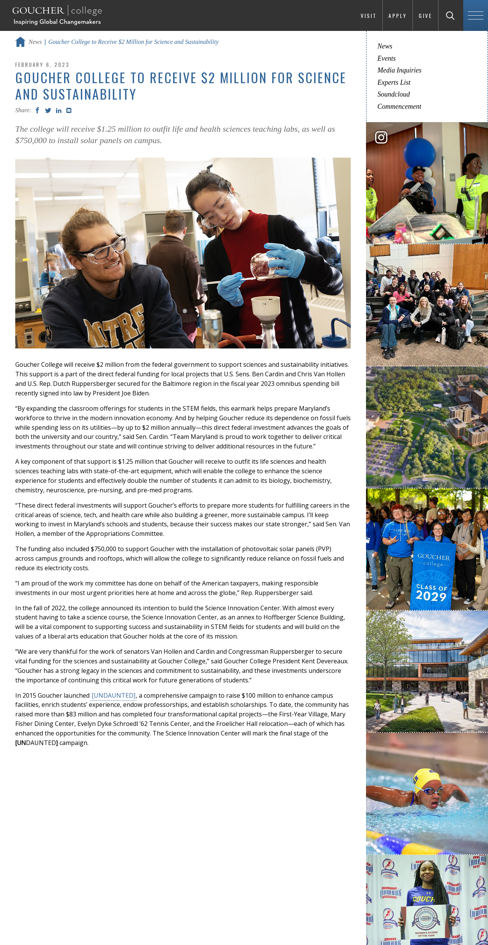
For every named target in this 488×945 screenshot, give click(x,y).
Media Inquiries (399, 70)
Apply (397, 15)
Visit (369, 15)
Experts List (394, 82)
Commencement (399, 106)
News (35, 42)
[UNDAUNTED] (113, 695)
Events (386, 58)
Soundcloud (393, 94)
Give (425, 15)
